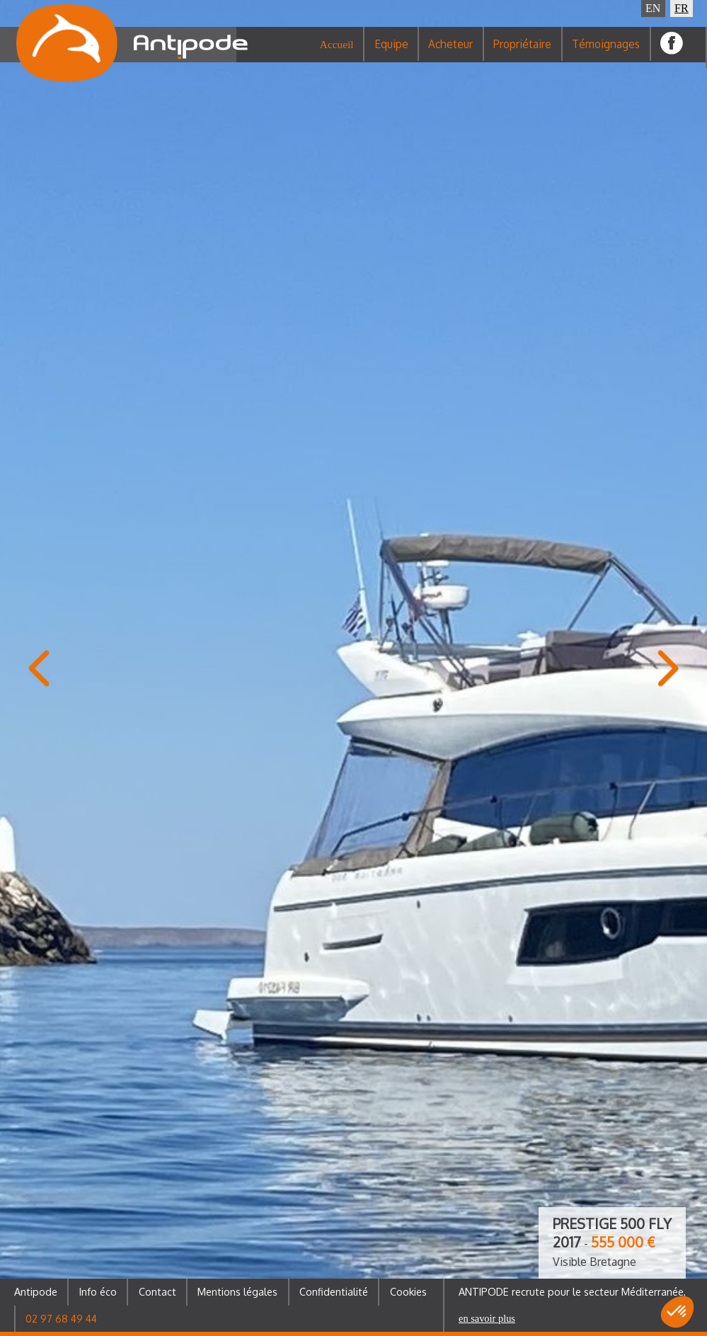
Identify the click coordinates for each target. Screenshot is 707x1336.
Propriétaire (522, 52)
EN (652, 8)
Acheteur (450, 52)
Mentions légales (237, 1291)
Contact (157, 1291)
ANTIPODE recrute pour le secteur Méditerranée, (572, 1304)
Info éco (98, 1291)
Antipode (35, 1291)
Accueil (337, 53)
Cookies (408, 1291)
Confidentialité (333, 1291)
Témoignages (606, 52)
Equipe (391, 52)
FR (681, 8)
